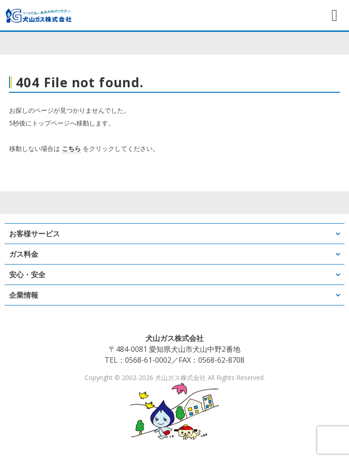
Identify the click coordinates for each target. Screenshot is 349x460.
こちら (71, 148)
